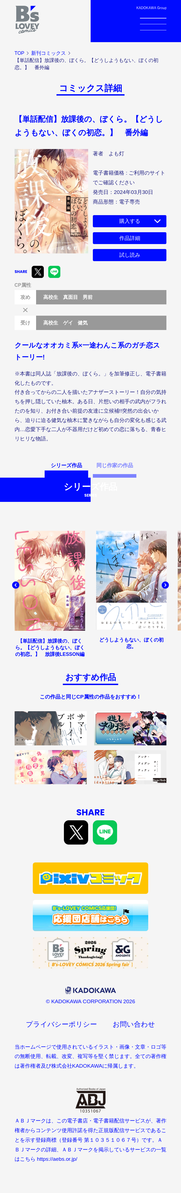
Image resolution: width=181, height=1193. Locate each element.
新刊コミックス (48, 53)
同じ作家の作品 (114, 465)
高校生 (50, 297)
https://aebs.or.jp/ (57, 1159)
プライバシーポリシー (61, 1024)
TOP (20, 53)
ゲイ (68, 323)
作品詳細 (129, 238)
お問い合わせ (134, 1024)
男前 (88, 297)
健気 (83, 323)
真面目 (70, 297)
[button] (15, 585)
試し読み (129, 255)
